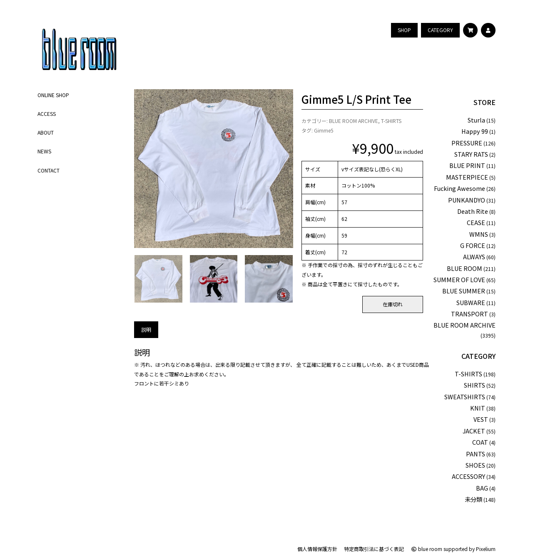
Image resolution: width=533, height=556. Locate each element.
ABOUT (45, 132)
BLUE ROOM (464, 268)
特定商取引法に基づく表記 (374, 548)
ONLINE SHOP (53, 94)
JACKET (474, 430)
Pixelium (486, 548)
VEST (480, 419)
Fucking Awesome (459, 188)
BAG (482, 487)
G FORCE (472, 245)
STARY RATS (471, 154)
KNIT (477, 407)
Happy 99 (474, 131)
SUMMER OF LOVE (459, 279)
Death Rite (472, 211)
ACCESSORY (468, 476)
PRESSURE (466, 142)
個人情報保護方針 (317, 548)
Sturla (476, 119)
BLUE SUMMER (463, 290)
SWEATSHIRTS (464, 396)
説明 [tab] (146, 329)
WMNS (478, 234)
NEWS (44, 151)
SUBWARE (470, 302)
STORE (484, 102)
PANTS (475, 453)
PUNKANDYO (466, 199)
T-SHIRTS (391, 120)
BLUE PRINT (467, 165)
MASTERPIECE (467, 177)
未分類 (473, 499)
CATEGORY (478, 356)
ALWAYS (474, 256)
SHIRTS (474, 385)
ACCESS (46, 113)
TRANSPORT (469, 313)
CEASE (476, 222)
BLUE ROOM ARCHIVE (353, 120)
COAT (480, 442)
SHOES (475, 465)
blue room (426, 548)
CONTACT (48, 170)
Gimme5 (324, 130)
